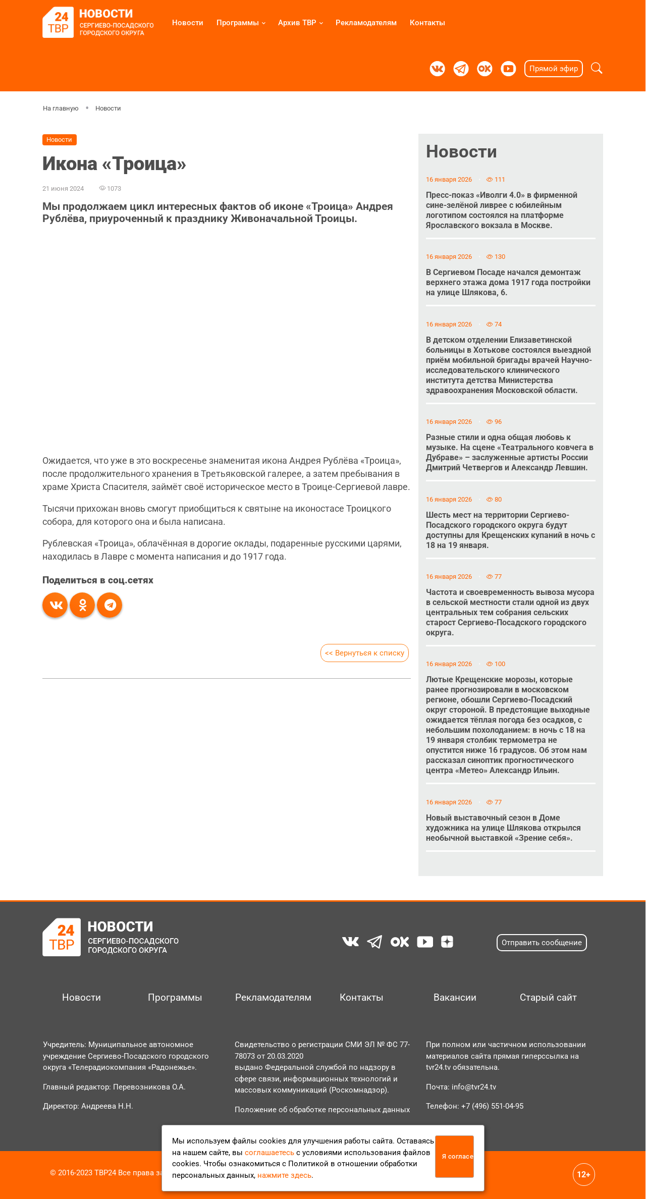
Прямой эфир (553, 68)
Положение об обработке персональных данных (322, 1109)
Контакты (427, 22)
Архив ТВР (297, 22)
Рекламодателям (366, 22)
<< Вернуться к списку (364, 653)
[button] (597, 68)
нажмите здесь (284, 1175)
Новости (187, 22)
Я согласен (458, 1156)
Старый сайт (548, 997)
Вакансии (455, 997)
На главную (61, 108)
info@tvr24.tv (474, 1087)
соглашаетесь (269, 1152)
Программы (238, 22)
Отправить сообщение (542, 942)
